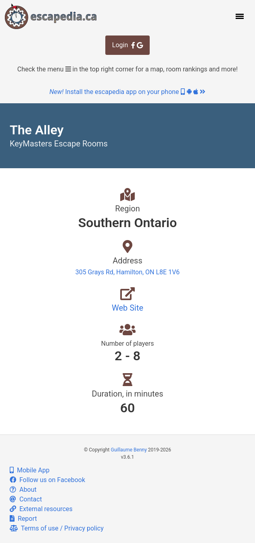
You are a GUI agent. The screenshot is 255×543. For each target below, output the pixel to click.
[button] (239, 16)
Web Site (127, 308)
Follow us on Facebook (47, 480)
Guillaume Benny (129, 450)
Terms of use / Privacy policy (57, 528)
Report (23, 518)
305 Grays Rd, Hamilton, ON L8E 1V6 (127, 272)
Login (127, 45)
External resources (41, 509)
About (23, 489)
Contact (26, 499)
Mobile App (30, 470)
